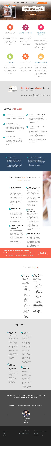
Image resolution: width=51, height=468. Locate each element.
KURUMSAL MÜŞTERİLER (24, 431)
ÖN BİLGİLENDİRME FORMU (40, 431)
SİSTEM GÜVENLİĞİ (38, 436)
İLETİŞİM (5, 436)
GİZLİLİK (36, 433)
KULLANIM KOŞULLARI (24, 433)
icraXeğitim (5, 431)
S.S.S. (43, 253)
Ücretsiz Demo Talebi (42, 2)
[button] (7, 415)
